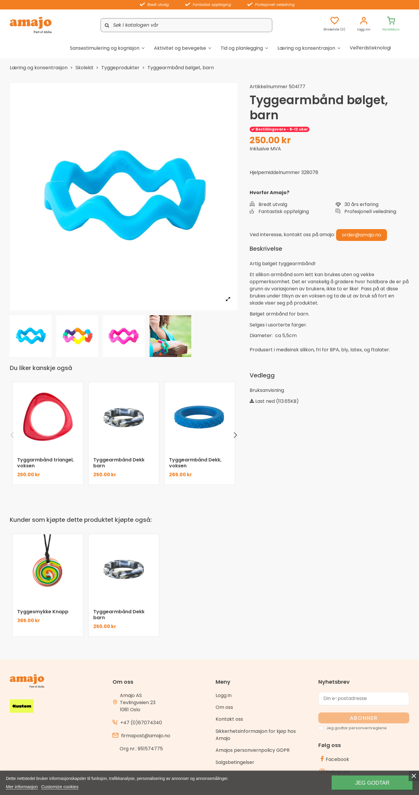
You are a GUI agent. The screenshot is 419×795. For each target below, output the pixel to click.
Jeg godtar (372, 783)
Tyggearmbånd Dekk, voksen (195, 462)
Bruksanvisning (267, 390)
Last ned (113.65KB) (274, 401)
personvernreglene (368, 727)
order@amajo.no (361, 234)
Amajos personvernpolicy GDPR (253, 750)
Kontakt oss (229, 719)
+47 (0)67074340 (141, 722)
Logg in (224, 695)
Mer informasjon (22, 786)
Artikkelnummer (269, 86)
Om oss (224, 707)
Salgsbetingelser (235, 762)
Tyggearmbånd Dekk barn (119, 462)
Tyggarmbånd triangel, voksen (45, 462)
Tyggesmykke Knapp (42, 611)
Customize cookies (59, 786)
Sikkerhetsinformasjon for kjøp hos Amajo (256, 735)
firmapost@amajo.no (145, 735)
